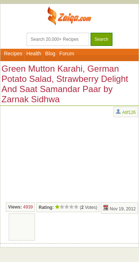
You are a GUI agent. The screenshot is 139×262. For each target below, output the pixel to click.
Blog (50, 53)
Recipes (13, 53)
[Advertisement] (55, 153)
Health (34, 53)
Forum (66, 53)
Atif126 (129, 112)
